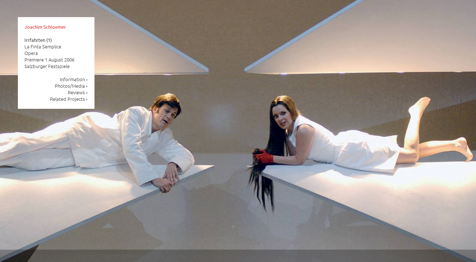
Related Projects (69, 98)
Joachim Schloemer (45, 27)
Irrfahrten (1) (38, 40)
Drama (256, 255)
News (159, 255)
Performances (287, 255)
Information (74, 79)
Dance (179, 255)
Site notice (347, 255)
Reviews (78, 92)
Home (88, 255)
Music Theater (226, 255)
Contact (318, 255)
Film (198, 255)
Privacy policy (380, 255)
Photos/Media (71, 85)
